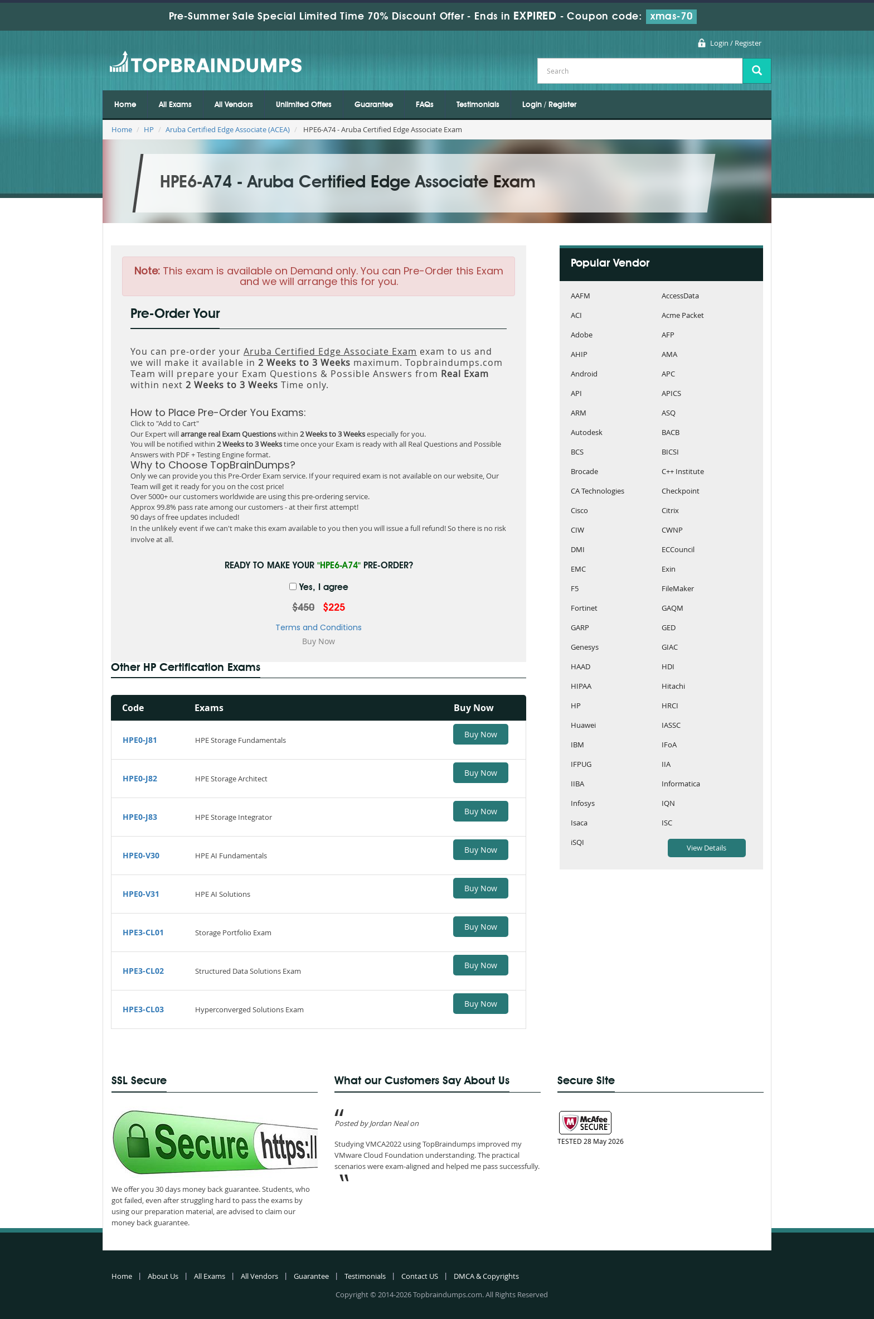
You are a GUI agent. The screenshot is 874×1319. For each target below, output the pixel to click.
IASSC (671, 726)
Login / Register (735, 43)
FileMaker (678, 589)
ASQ (669, 413)
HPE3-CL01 (143, 932)
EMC (578, 570)
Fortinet (584, 609)
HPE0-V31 (141, 893)
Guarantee (374, 105)
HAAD (580, 667)
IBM (577, 745)
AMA (669, 355)
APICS (671, 394)
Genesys (585, 648)
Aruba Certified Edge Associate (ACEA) (228, 129)
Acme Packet (683, 316)
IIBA (577, 784)
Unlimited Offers (304, 105)
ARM (578, 413)
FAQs (425, 105)
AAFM (580, 296)
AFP (668, 335)
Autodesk (587, 433)
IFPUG (581, 765)
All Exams (175, 105)
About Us (163, 1276)
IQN (668, 804)
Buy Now (480, 734)
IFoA (669, 745)
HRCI (670, 706)
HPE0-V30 (141, 855)
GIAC (670, 648)
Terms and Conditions (318, 627)
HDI (668, 667)
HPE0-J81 (140, 740)
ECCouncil (678, 550)
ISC (667, 823)
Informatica (681, 784)
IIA (666, 765)
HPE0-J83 (140, 816)
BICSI (670, 452)
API (576, 394)
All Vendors (234, 105)
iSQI (577, 843)
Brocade (584, 472)
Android (584, 374)
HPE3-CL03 (143, 1009)
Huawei (583, 726)
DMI (578, 550)
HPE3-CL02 (143, 970)
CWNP (672, 530)
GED (669, 628)
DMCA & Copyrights (486, 1276)
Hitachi (673, 687)
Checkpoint (681, 491)
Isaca (579, 823)
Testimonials (478, 105)
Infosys (583, 804)
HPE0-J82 (140, 778)
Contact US (419, 1276)
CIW (577, 530)
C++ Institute (683, 472)
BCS (577, 452)
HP (149, 129)
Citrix (670, 511)
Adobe (582, 335)
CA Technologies (597, 491)
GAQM (672, 609)
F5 (575, 589)
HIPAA (581, 687)
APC (668, 374)
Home (125, 105)
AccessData (680, 296)
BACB (670, 433)
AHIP (579, 355)
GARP (580, 628)
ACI (576, 316)
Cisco (579, 511)
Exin (669, 570)
